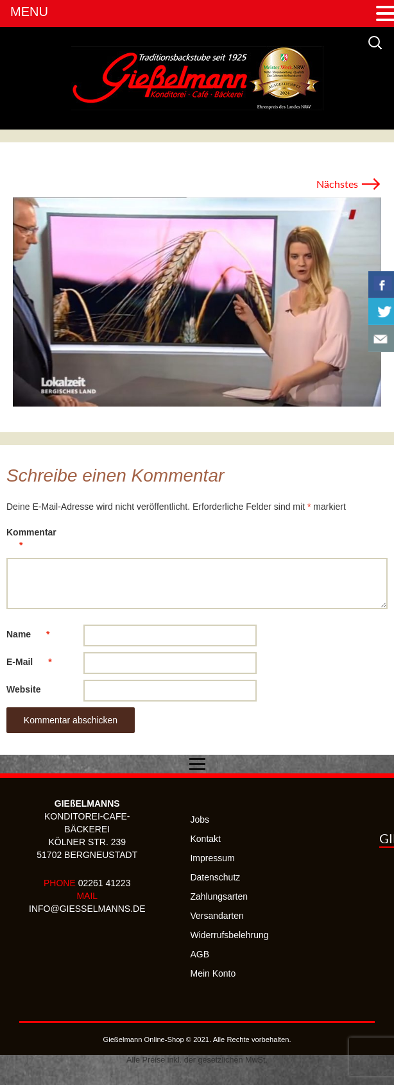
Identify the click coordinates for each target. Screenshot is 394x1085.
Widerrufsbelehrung (229, 935)
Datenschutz (215, 877)
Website (23, 689)
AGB (199, 954)
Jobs (199, 819)
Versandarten (216, 916)
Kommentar (31, 541)
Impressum (212, 858)
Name (34, 634)
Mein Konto (213, 973)
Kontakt (205, 839)
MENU (29, 11)
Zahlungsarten (219, 896)
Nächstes (348, 184)
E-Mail (35, 661)
